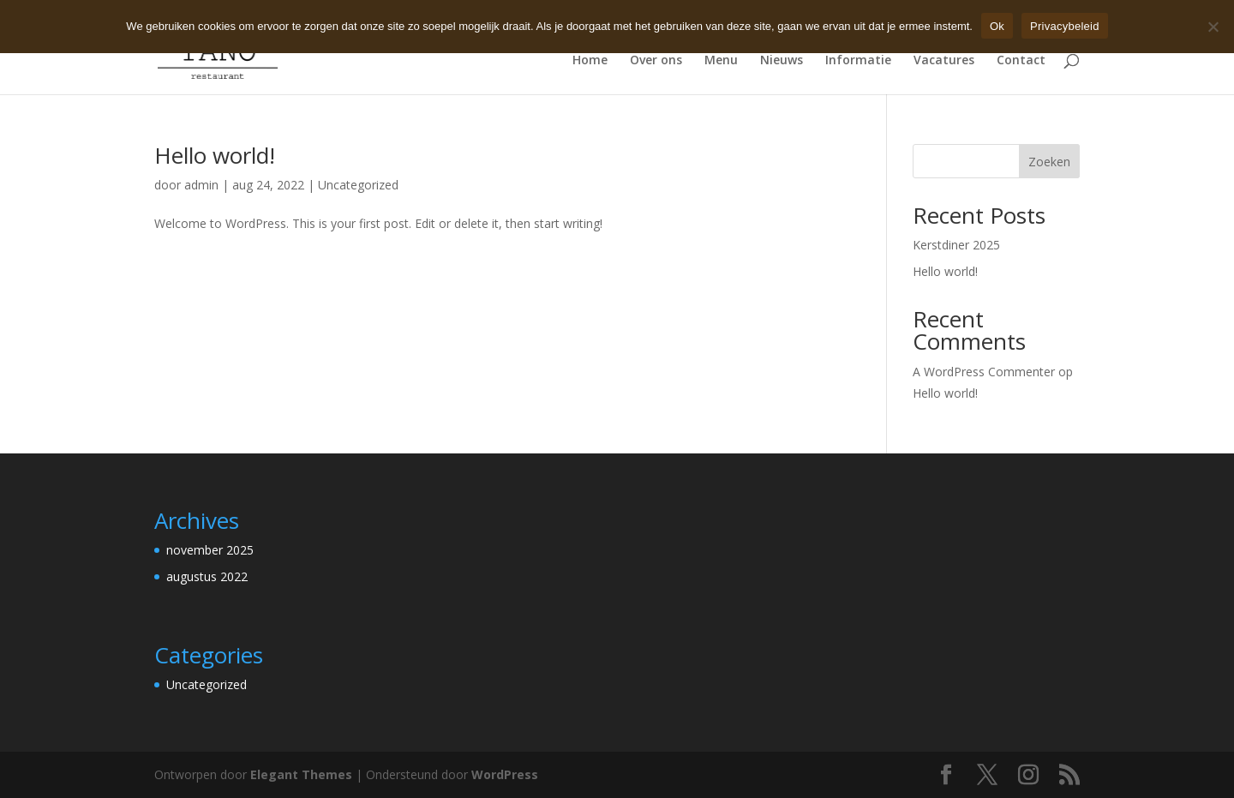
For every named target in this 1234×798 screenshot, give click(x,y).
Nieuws (781, 61)
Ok (997, 26)
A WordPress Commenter (984, 371)
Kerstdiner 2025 (956, 245)
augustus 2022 (207, 576)
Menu (721, 61)
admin (201, 185)
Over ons (656, 61)
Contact (1021, 61)
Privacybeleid (1064, 26)
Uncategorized (358, 185)
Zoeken (1049, 161)
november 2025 (210, 550)
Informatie (858, 61)
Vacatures (944, 61)
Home (590, 61)
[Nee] (1212, 26)
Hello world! (214, 155)
